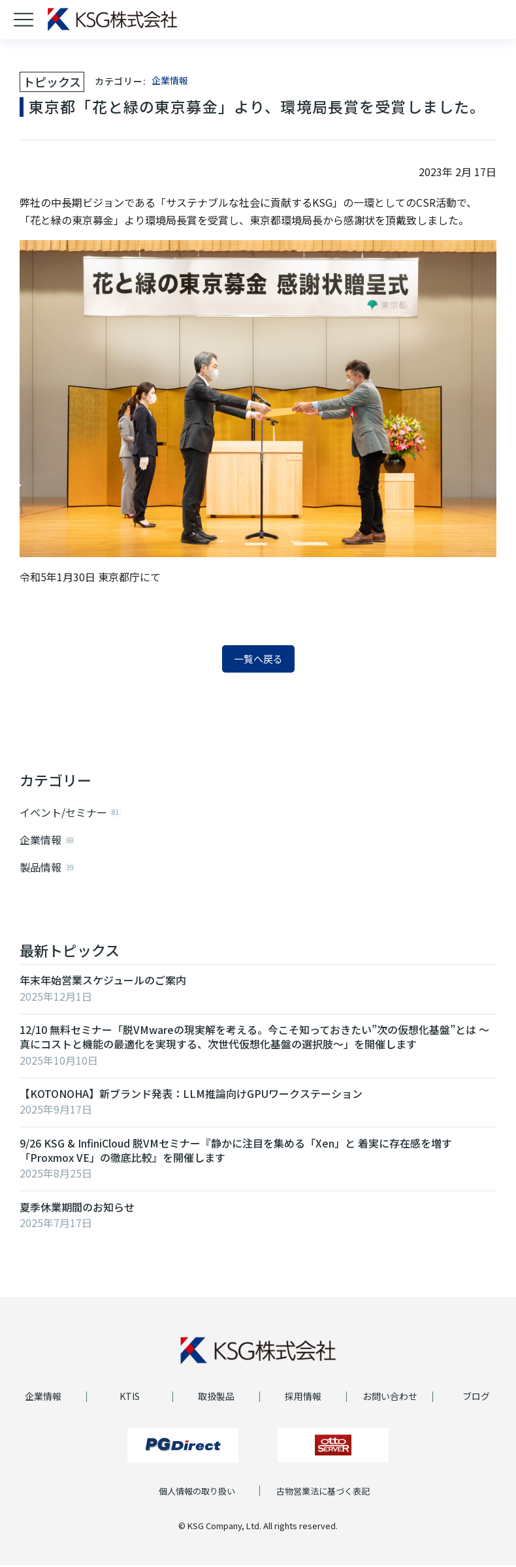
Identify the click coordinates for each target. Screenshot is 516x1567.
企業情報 (170, 80)
